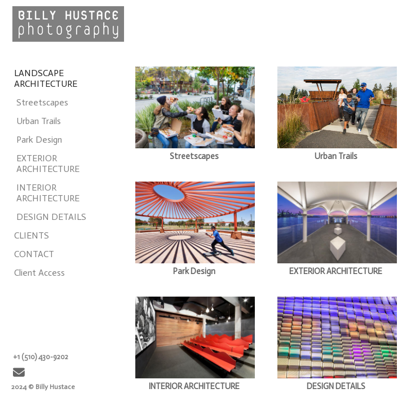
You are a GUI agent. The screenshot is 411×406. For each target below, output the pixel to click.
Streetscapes (42, 102)
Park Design (39, 139)
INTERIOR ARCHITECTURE (47, 193)
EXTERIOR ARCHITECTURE (47, 163)
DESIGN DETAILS (51, 216)
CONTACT (34, 254)
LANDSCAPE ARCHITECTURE (45, 78)
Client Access (39, 272)
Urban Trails (38, 121)
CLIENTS (31, 235)
